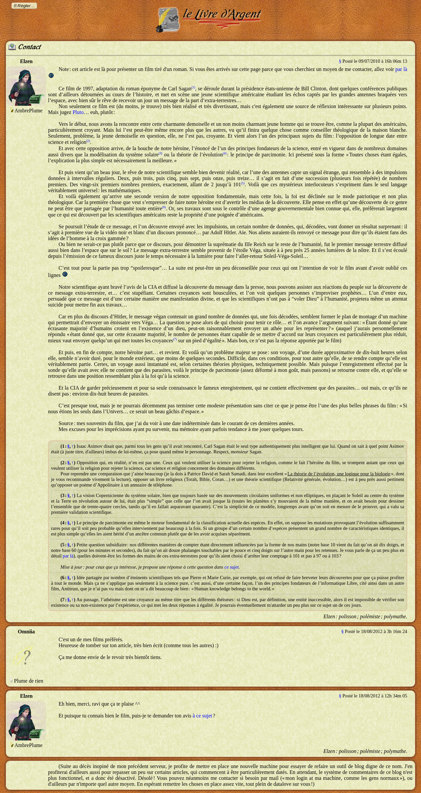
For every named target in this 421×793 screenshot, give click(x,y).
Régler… (26, 5)
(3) (160, 153)
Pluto (78, 112)
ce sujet (231, 567)
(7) (175, 339)
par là (401, 69)
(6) (164, 207)
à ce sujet (202, 715)
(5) (243, 183)
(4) (224, 153)
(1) (193, 87)
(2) (88, 141)
